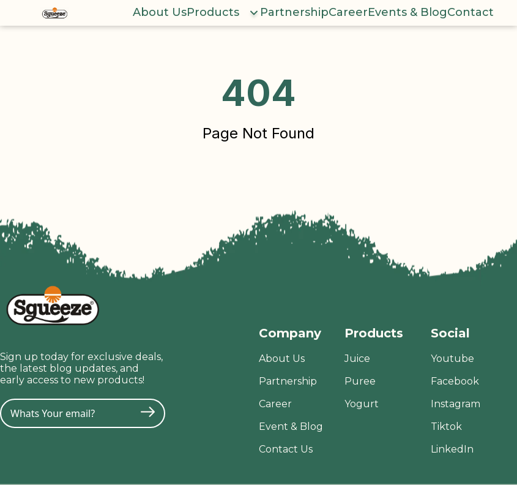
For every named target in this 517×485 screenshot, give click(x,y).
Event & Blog (291, 426)
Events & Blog (407, 12)
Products (213, 12)
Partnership (294, 12)
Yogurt (361, 404)
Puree (360, 381)
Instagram (455, 404)
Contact (470, 12)
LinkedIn (452, 449)
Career (348, 12)
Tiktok (446, 426)
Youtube (452, 358)
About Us (160, 12)
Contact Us (286, 449)
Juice (357, 358)
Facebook (455, 381)
